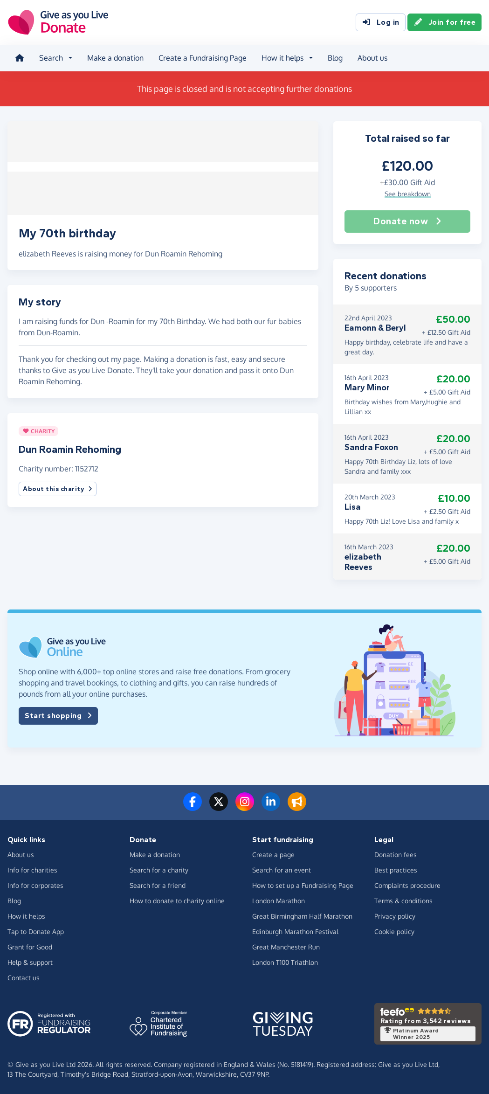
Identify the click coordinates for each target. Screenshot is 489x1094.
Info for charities (32, 869)
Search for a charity (159, 869)
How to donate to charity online (177, 900)
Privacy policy (394, 916)
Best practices (395, 869)
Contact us (23, 977)
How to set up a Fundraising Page (302, 885)
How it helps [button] (282, 57)
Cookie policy (394, 931)
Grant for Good (29, 946)
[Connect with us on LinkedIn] (271, 806)
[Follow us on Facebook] (192, 806)
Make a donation (115, 57)
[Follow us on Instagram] (244, 806)
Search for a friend (158, 885)
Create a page (273, 854)
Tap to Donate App (35, 931)
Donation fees (395, 854)
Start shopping (58, 715)
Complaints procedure (407, 885)
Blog (335, 57)
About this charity (57, 486)
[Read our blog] (297, 806)
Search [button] (51, 57)
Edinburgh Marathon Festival (295, 931)
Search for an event (281, 869)
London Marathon (278, 900)
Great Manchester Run (286, 946)
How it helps (26, 916)
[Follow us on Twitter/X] (218, 806)
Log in (380, 22)
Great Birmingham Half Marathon (302, 916)
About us (372, 57)
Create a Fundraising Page (202, 57)
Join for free (444, 22)
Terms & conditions (403, 900)
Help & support (30, 962)
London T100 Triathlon (285, 962)
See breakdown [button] (408, 193)
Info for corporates (35, 885)
